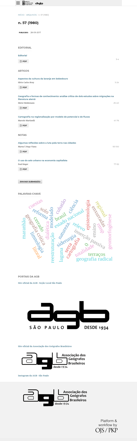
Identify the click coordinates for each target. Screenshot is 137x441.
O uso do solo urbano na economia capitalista (42, 160)
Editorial (22, 55)
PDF (24, 61)
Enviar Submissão (30, 181)
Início (21, 15)
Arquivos (31, 15)
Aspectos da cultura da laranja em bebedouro (43, 78)
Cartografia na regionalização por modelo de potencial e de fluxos (54, 116)
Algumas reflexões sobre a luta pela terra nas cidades (47, 143)
